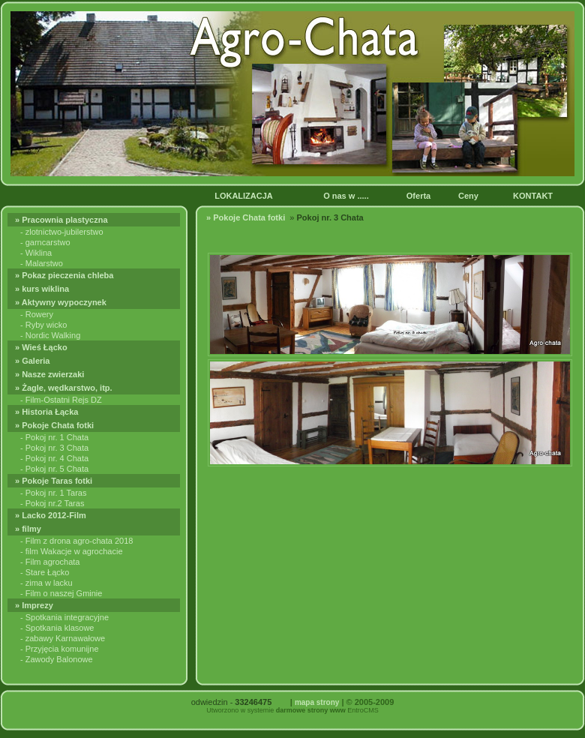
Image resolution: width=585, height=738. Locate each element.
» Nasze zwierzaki (50, 374)
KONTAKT (535, 195)
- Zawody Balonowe (56, 659)
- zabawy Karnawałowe (62, 638)
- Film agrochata (50, 561)
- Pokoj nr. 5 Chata (54, 468)
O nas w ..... (347, 195)
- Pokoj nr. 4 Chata (54, 458)
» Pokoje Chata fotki (56, 425)
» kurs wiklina (43, 288)
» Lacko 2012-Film (51, 515)
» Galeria (33, 360)
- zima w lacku (46, 582)
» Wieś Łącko (42, 347)
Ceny (469, 195)
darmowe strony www (311, 710)
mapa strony (317, 702)
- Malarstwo (41, 263)
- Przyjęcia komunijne (59, 648)
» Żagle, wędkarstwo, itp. (65, 387)
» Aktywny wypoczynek (62, 302)
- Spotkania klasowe (57, 627)
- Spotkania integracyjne (64, 617)
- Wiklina (36, 252)
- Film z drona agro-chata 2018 (76, 540)
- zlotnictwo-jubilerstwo (62, 231)
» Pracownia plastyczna (63, 219)
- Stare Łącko (44, 572)
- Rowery (36, 314)
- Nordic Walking (50, 335)
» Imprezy (35, 605)
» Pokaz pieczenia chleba (65, 275)
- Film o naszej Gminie (61, 593)
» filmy (29, 528)
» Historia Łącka (47, 411)
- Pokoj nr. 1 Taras (53, 492)
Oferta (419, 195)
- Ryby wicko (43, 324)
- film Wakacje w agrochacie (71, 551)
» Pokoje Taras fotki (54, 480)
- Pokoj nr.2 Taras (52, 503)
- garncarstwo (45, 242)
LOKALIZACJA (244, 195)
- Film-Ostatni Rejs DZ (61, 399)
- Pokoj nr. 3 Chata (54, 447)
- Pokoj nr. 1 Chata (54, 437)
